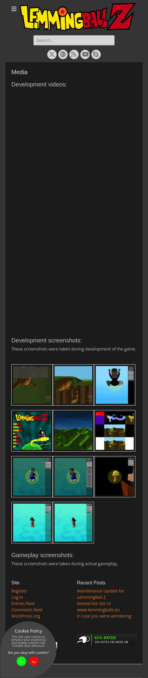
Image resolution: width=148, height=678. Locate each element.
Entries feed (23, 603)
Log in (17, 597)
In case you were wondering (104, 616)
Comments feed (26, 610)
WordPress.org (25, 616)
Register (19, 591)
